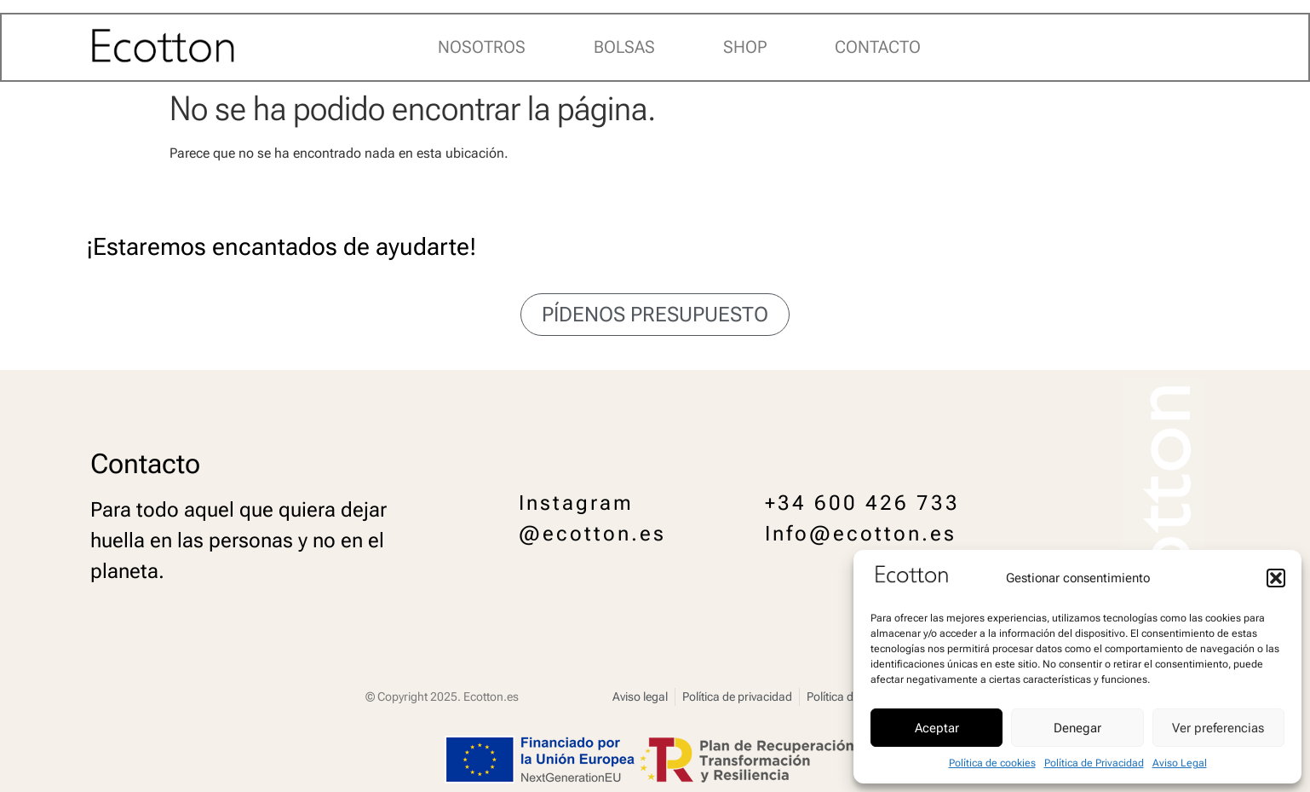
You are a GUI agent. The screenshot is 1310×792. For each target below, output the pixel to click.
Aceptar (937, 728)
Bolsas (624, 47)
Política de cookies (992, 763)
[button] (1275, 578)
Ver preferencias (1218, 728)
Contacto (878, 47)
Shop (745, 47)
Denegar (1077, 728)
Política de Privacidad (1094, 763)
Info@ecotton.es (861, 534)
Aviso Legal (1179, 763)
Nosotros (482, 47)
